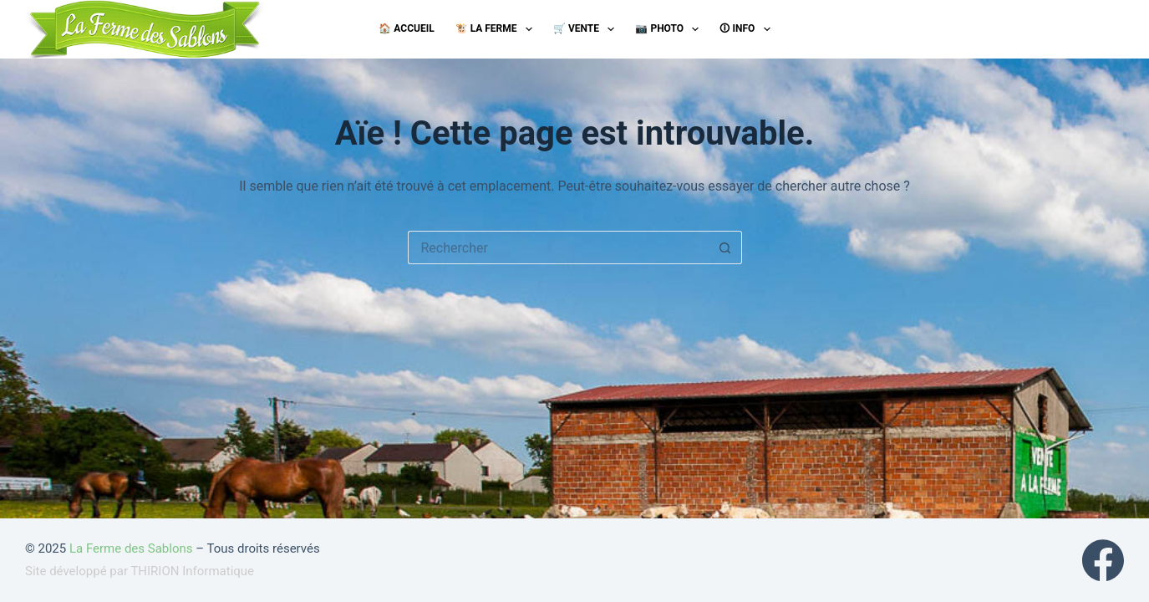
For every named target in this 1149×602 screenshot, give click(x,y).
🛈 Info (747, 29)
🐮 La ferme (497, 29)
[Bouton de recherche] (725, 247)
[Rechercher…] (558, 247)
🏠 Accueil (406, 28)
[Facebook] (1103, 560)
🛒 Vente (587, 29)
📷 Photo (670, 29)
